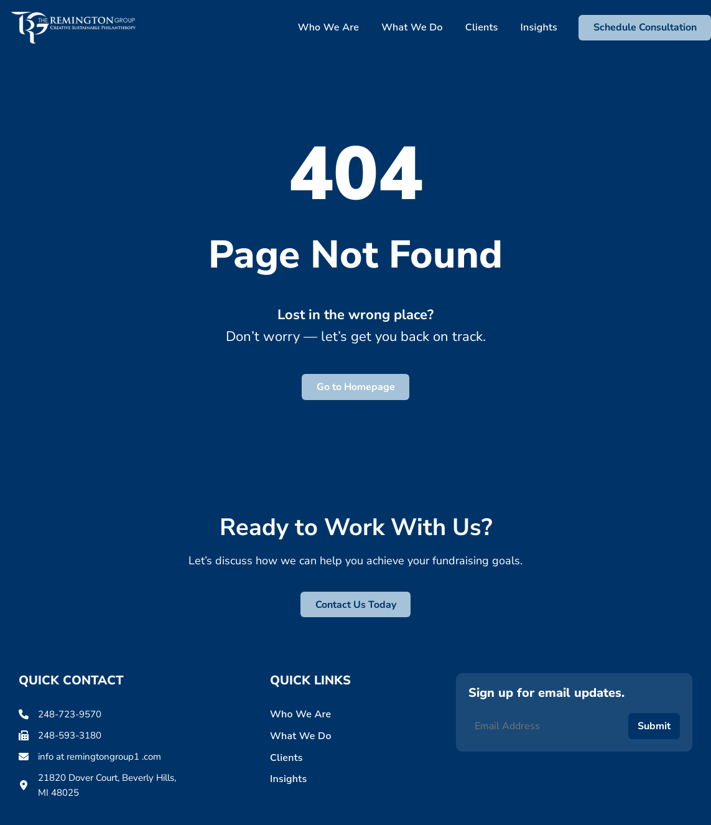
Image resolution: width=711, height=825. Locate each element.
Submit (654, 726)
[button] (645, 27)
